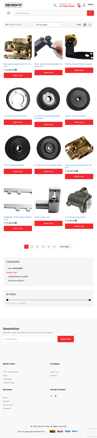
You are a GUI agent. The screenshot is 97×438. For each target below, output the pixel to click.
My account (8, 405)
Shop (5, 398)
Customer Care (65, 4)
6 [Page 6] (54, 246)
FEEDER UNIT (11, 272)
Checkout (7, 408)
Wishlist (6, 401)
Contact (53, 375)
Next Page (65, 246)
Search (90, 13)
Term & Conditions (11, 372)
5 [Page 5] (48, 246)
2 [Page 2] (31, 246)
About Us (54, 372)
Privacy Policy (9, 383)
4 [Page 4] (43, 246)
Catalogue (7, 379)
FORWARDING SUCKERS (18, 276)
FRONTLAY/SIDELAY (16, 280)
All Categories (15, 268)
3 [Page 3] (37, 246)
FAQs (5, 375)
